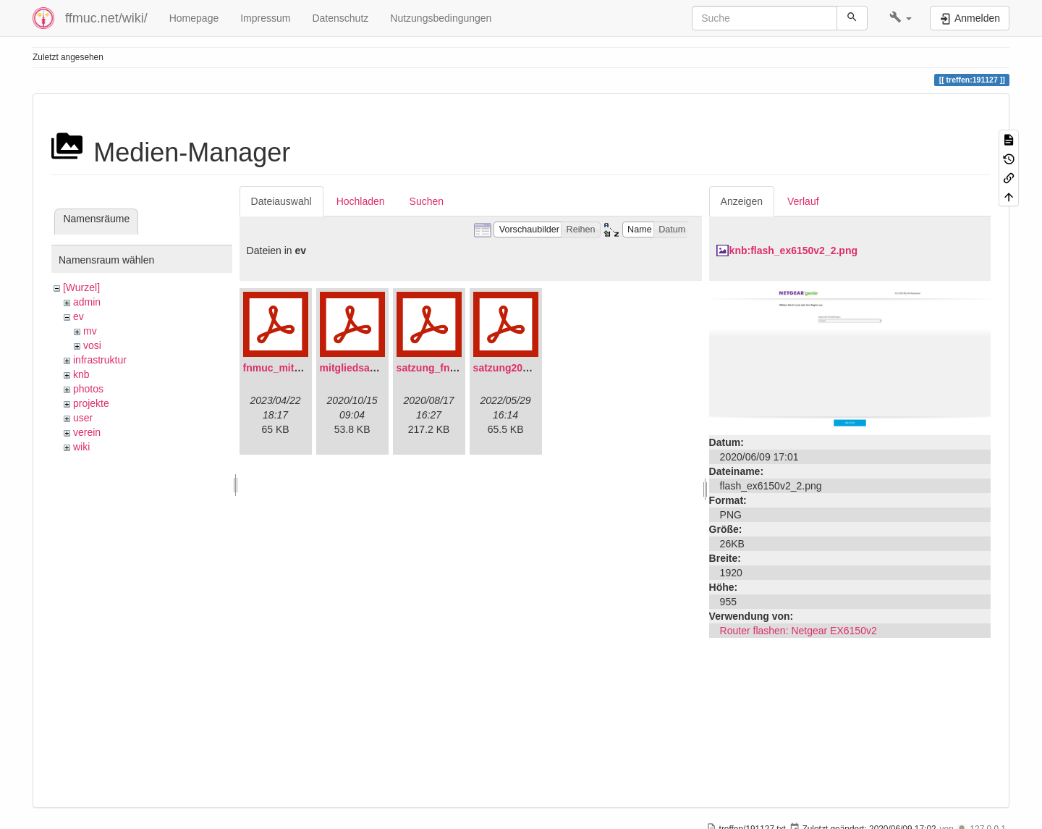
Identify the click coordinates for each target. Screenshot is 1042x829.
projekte (91, 403)
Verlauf (803, 201)
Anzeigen (742, 201)
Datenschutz (340, 18)
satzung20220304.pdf (524, 368)
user (83, 418)
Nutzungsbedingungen (440, 18)
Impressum (265, 18)
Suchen (427, 201)
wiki (81, 447)
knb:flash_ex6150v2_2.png (793, 250)
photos (88, 389)
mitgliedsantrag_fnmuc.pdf (385, 368)
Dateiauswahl (281, 201)
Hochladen (360, 201)
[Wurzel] (81, 287)
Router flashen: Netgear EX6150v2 (798, 630)
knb (81, 374)
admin (87, 302)
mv (90, 331)
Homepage (194, 18)
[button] (900, 18)
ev (78, 316)
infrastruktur (100, 360)
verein (87, 432)
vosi (92, 345)
